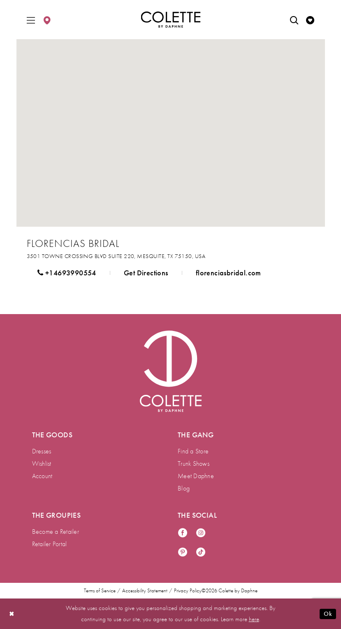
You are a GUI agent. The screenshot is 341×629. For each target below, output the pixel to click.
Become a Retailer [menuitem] (55, 531)
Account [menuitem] (42, 476)
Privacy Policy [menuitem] (188, 591)
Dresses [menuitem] (41, 451)
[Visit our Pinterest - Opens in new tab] (183, 552)
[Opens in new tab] (116, 256)
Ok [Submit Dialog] (328, 614)
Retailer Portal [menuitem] (49, 544)
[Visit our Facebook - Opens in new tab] (183, 533)
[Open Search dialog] (294, 19)
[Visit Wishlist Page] (310, 19)
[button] (31, 19)
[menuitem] (31, 19)
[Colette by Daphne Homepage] (170, 20)
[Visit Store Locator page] (47, 19)
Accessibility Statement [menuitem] (144, 591)
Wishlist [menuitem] (41, 463)
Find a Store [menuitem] (193, 451)
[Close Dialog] (12, 614)
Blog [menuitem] (184, 488)
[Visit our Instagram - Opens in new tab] (201, 533)
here (254, 619)
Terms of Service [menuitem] (100, 591)
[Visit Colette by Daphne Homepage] (171, 371)
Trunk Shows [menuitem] (193, 463)
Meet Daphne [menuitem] (196, 476)
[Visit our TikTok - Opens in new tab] (201, 552)
